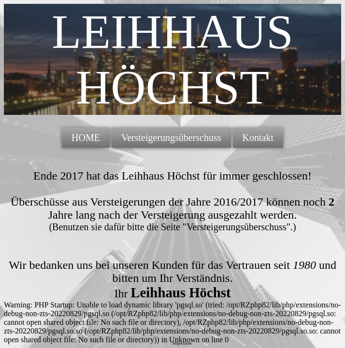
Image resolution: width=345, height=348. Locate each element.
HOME (86, 137)
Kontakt (258, 137)
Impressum (182, 343)
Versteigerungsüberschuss (171, 137)
